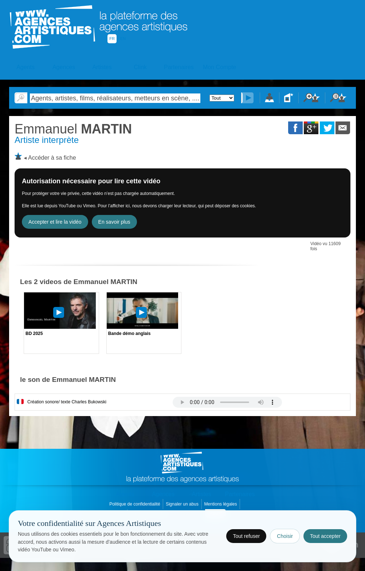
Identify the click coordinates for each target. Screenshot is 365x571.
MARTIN (73, 128)
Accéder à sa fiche (52, 158)
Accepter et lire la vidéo (55, 222)
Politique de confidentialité (135, 504)
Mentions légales (221, 504)
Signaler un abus (183, 504)
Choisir (285, 536)
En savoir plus (114, 222)
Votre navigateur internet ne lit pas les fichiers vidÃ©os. (227, 402)
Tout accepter (325, 536)
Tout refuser (246, 536)
